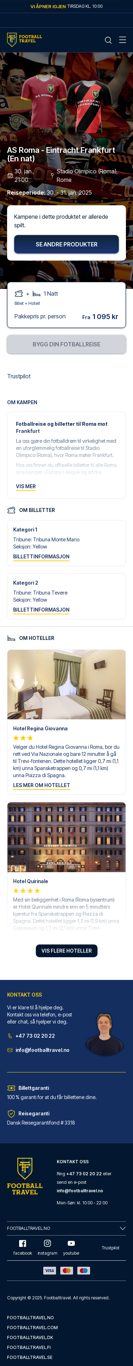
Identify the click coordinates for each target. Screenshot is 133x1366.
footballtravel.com (32, 1327)
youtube (71, 1248)
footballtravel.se (29, 1357)
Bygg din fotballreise (66, 344)
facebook (22, 1248)
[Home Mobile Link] (24, 40)
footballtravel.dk (30, 1337)
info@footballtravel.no (38, 1050)
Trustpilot (19, 376)
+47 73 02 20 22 (31, 1036)
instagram (47, 1248)
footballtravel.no (30, 1317)
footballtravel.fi (29, 1347)
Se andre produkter (67, 244)
